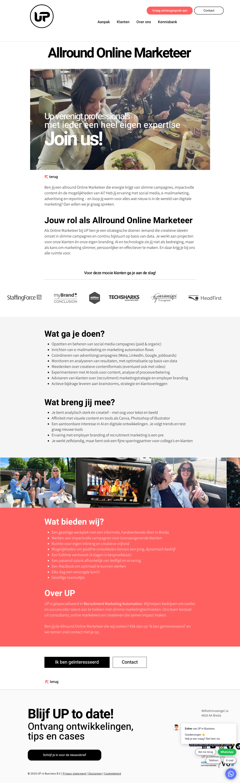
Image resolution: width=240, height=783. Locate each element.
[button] (104, 21)
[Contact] (209, 11)
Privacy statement (74, 773)
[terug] (54, 176)
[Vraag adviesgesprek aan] (170, 11)
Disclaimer (95, 773)
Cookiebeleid (112, 773)
